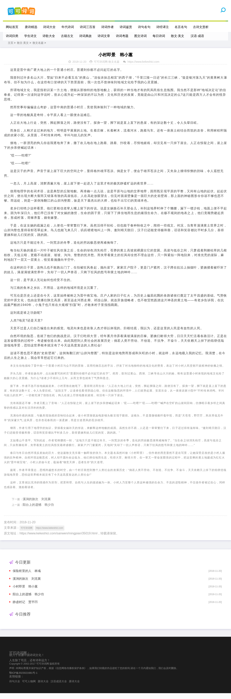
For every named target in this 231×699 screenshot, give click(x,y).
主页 (10, 48)
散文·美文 (177, 36)
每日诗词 (159, 36)
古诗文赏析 (201, 27)
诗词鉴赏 (126, 27)
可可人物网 (29, 687)
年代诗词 (68, 27)
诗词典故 (85, 36)
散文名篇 (38, 48)
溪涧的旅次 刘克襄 (37, 505)
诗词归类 (12, 36)
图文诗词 (140, 36)
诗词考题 (122, 36)
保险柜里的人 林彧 (27, 576)
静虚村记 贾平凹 (25, 607)
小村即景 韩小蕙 (25, 592)
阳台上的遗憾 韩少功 (38, 510)
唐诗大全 (43, 687)
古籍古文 (67, 36)
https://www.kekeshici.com (143, 67)
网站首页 (12, 27)
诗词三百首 (88, 27)
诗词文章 (104, 36)
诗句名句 (144, 27)
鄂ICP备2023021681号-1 (23, 678)
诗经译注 (162, 27)
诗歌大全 (49, 36)
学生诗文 (30, 36)
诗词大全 (49, 27)
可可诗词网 (101, 67)
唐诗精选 (31, 27)
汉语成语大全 (59, 687)
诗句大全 (14, 687)
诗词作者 (107, 27)
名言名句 (181, 27)
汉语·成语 (197, 36)
